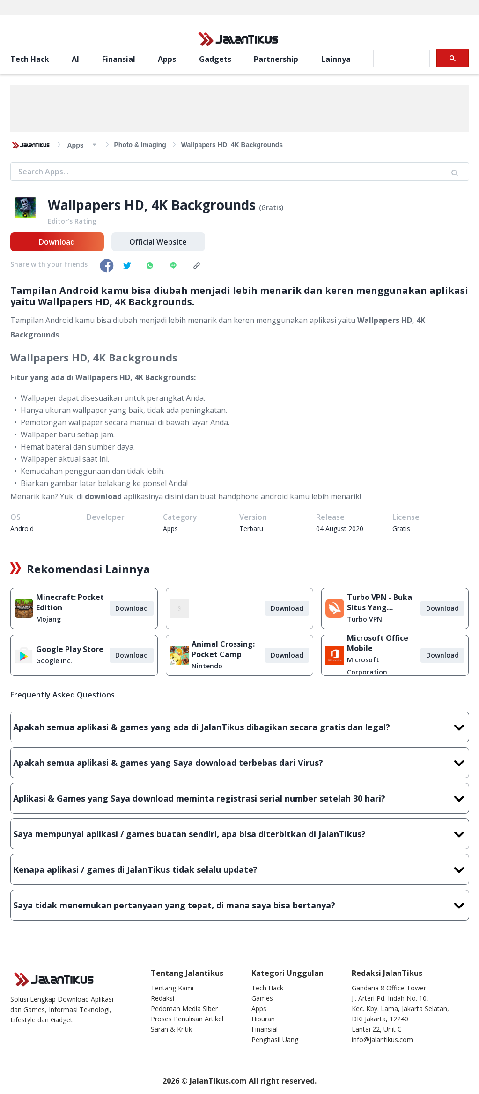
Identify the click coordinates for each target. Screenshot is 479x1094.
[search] (400, 58)
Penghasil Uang (274, 1039)
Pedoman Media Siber (184, 1008)
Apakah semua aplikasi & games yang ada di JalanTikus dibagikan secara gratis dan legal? (239, 727)
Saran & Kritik (171, 1029)
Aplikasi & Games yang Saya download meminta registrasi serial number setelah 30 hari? (239, 798)
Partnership (276, 59)
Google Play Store (69, 649)
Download (57, 242)
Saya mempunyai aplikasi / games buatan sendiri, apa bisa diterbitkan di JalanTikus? (239, 833)
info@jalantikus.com (382, 1039)
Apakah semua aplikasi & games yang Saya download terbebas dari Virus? (239, 762)
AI (75, 59)
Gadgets (215, 59)
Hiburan (263, 1018)
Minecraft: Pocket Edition (70, 602)
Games (262, 998)
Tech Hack (29, 59)
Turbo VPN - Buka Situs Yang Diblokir (379, 602)
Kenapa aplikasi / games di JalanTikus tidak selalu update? (239, 869)
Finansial (118, 59)
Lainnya (336, 59)
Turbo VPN (364, 618)
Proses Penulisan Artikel (187, 1018)
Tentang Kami (172, 987)
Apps (167, 59)
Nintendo (207, 665)
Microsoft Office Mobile (377, 643)
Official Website (158, 242)
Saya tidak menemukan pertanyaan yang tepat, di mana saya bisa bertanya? (239, 905)
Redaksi (162, 998)
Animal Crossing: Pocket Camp (223, 649)
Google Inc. (54, 660)
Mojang (48, 618)
